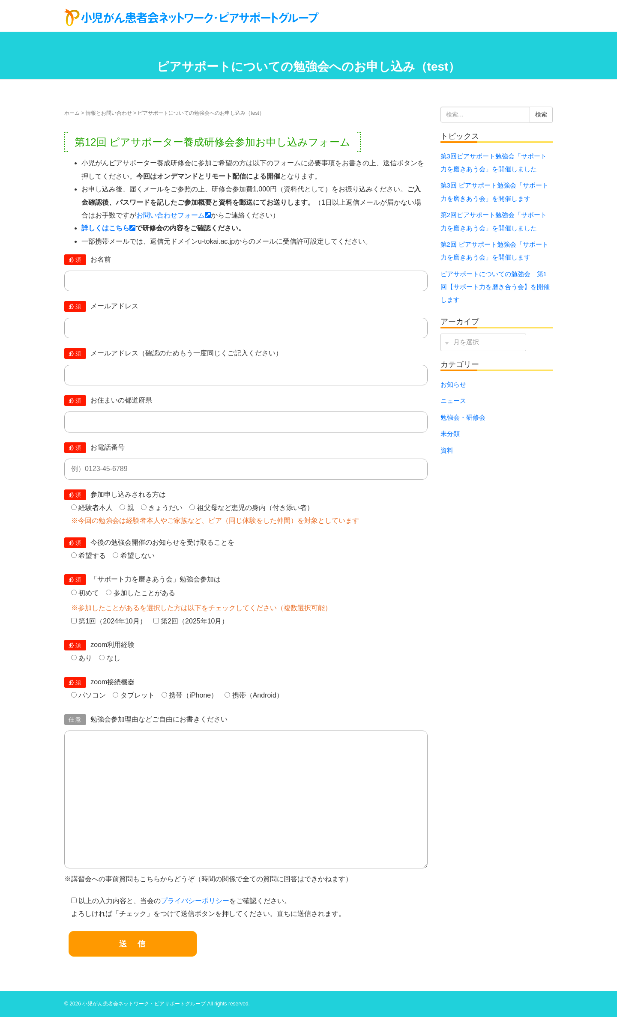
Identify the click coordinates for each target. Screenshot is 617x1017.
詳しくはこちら (108, 228)
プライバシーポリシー (195, 900)
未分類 (450, 433)
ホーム (72, 113)
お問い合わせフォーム (173, 215)
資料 (446, 450)
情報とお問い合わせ (109, 113)
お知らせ (453, 384)
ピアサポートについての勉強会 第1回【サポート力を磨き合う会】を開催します (495, 287)
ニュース (453, 400)
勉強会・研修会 (462, 417)
